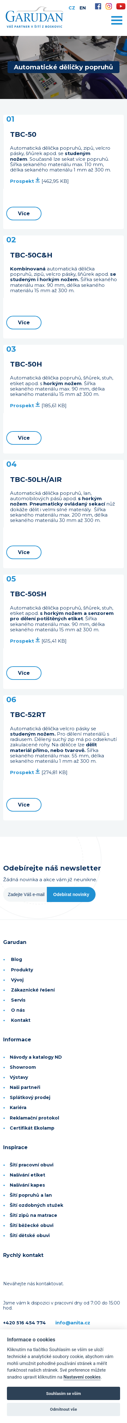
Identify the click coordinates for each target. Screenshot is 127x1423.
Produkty (22, 970)
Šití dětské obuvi (30, 1235)
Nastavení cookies (82, 1377)
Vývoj (17, 980)
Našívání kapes (27, 1185)
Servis (18, 1000)
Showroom (23, 1067)
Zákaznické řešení (33, 990)
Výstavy (19, 1077)
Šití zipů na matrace (33, 1215)
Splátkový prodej (30, 1097)
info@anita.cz (72, 1323)
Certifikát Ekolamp (32, 1128)
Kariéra (18, 1107)
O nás (18, 1010)
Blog (16, 959)
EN (83, 8)
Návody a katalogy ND (36, 1057)
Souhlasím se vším (63, 1393)
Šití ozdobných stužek (36, 1205)
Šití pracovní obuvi (31, 1165)
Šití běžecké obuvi (31, 1225)
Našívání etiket (27, 1175)
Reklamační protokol (34, 1118)
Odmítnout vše (63, 1409)
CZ (72, 8)
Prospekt (25, 181)
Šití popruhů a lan (31, 1195)
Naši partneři (25, 1087)
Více (24, 214)
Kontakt (20, 1020)
